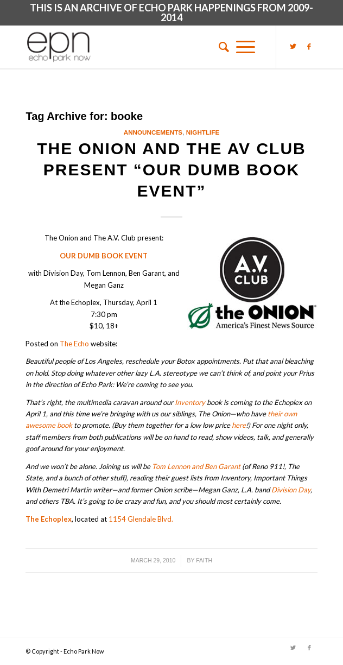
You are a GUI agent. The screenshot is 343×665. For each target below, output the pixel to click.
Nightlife (203, 132)
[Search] (220, 46)
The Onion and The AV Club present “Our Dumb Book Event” (171, 170)
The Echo (74, 343)
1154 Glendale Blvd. (141, 519)
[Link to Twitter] (293, 46)
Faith (204, 560)
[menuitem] (220, 46)
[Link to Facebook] (309, 46)
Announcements (153, 132)
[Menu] (245, 46)
